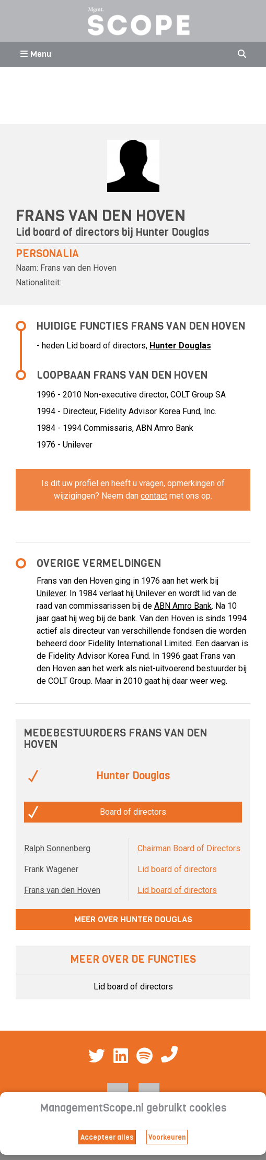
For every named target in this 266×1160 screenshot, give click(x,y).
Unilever (51, 593)
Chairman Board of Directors (188, 848)
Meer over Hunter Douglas (133, 919)
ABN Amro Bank (183, 606)
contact (154, 496)
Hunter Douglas (172, 232)
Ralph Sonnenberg (57, 848)
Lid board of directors (177, 890)
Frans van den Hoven (62, 890)
